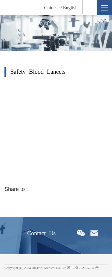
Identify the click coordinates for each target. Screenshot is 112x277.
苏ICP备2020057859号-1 (84, 268)
